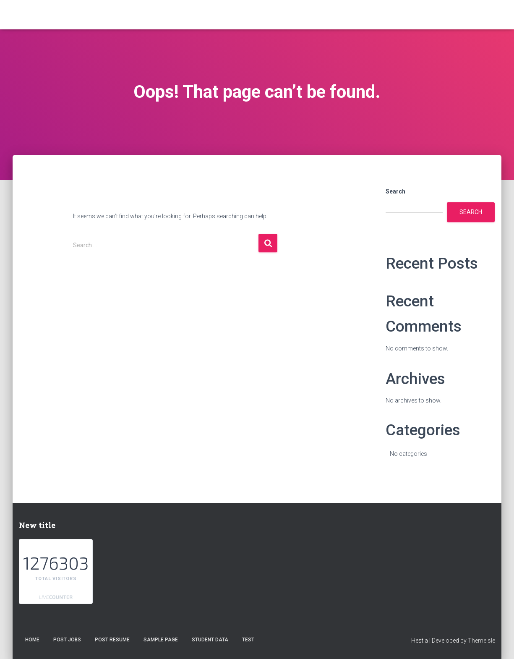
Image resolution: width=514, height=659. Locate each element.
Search (395, 191)
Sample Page (161, 640)
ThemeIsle (481, 640)
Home (32, 640)
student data (210, 640)
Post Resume (112, 640)
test (248, 640)
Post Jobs (67, 640)
